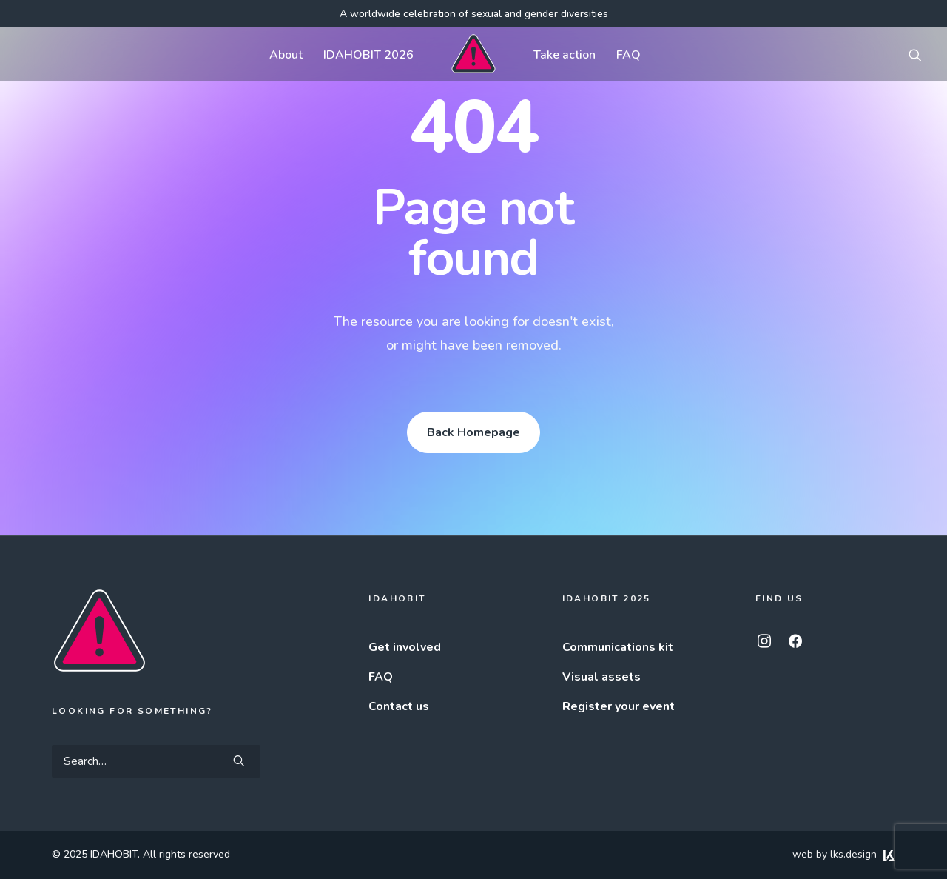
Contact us (398, 706)
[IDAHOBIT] (473, 54)
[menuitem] (286, 54)
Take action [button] (564, 55)
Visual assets (601, 677)
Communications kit (617, 647)
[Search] (156, 761)
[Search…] (156, 761)
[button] (915, 54)
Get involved (404, 647)
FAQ (628, 55)
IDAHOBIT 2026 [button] (368, 55)
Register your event (618, 706)
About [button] (286, 55)
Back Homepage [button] (473, 432)
